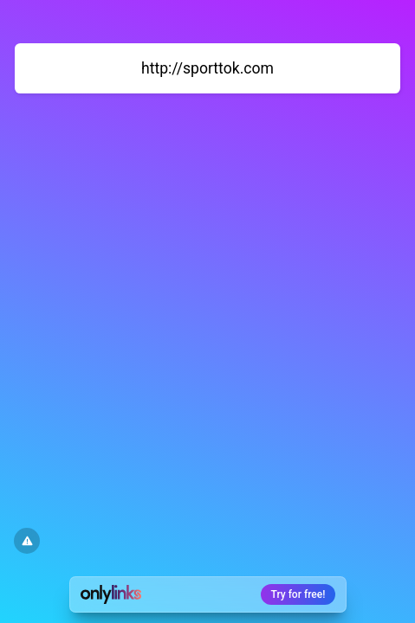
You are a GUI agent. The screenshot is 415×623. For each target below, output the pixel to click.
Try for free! (298, 594)
